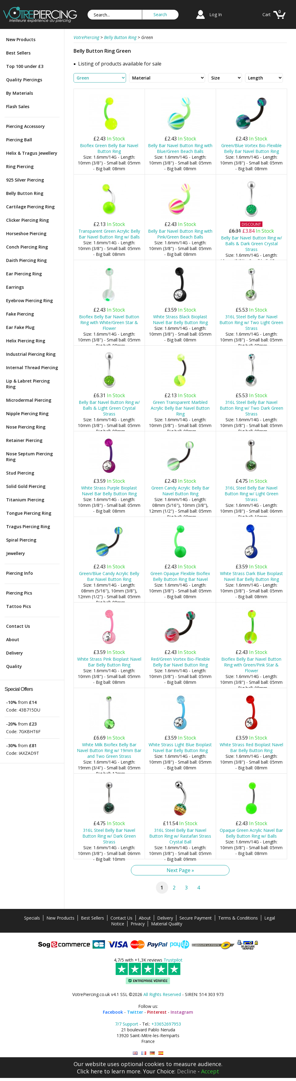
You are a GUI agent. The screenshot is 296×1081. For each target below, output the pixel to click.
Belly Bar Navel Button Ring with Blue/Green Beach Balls (180, 148)
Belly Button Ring (24, 193)
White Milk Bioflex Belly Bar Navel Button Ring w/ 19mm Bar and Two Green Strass (109, 750)
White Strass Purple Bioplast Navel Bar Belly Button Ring (109, 490)
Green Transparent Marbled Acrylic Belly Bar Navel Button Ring (180, 408)
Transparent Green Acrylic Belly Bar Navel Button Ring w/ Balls (109, 234)
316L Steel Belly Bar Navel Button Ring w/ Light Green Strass (251, 493)
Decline (186, 1071)
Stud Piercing (20, 473)
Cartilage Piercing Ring (30, 207)
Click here (90, 1071)
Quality (14, 666)
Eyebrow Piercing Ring (29, 300)
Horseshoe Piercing (26, 233)
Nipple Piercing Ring (27, 413)
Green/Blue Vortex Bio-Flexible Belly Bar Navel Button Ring (251, 148)
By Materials (19, 93)
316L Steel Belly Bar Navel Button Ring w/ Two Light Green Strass (251, 322)
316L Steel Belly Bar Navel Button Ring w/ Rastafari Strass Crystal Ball (180, 836)
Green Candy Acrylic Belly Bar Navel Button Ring (180, 490)
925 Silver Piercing (25, 180)
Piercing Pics (19, 593)
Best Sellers (18, 53)
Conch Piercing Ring (27, 247)
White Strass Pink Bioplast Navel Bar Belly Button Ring (109, 662)
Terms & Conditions (238, 918)
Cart (266, 14)
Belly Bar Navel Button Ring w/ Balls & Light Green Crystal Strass (109, 408)
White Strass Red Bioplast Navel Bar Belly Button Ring (251, 747)
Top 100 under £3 (24, 66)
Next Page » (180, 870)
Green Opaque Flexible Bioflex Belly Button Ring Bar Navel (180, 576)
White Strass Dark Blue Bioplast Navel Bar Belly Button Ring (251, 576)
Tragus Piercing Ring (28, 526)
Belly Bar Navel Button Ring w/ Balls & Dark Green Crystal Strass (251, 243)
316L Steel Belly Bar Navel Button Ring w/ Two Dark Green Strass (251, 408)
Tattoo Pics (18, 606)
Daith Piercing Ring (26, 260)
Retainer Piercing (24, 440)
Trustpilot (173, 960)
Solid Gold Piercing (25, 486)
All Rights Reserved (162, 994)
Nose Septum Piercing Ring (29, 456)
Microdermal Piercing (28, 400)
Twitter (135, 1012)
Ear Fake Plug (20, 327)
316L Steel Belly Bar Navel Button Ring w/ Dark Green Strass (109, 836)
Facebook (113, 1012)
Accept (210, 1071)
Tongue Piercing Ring (28, 513)
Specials (32, 918)
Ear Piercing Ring (24, 274)
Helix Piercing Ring (25, 341)
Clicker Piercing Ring (27, 220)
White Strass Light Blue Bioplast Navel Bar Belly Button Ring (180, 747)
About (12, 639)
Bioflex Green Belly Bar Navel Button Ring (109, 148)
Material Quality (166, 924)
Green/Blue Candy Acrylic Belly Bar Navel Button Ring (109, 576)
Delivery (14, 653)
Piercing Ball (19, 140)
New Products (20, 39)
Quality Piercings (24, 80)
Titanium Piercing (25, 500)
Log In (215, 14)
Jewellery (15, 553)
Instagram (182, 1012)
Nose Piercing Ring (25, 427)
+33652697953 (166, 1024)
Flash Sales (17, 106)
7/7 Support (126, 1024)
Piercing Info (19, 573)
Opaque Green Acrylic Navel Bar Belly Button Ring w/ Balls (251, 833)
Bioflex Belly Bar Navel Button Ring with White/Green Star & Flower (109, 322)
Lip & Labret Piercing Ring (28, 384)
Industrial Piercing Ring (31, 354)
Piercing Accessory (25, 126)
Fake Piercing (20, 314)
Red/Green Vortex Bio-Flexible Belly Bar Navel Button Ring (180, 662)
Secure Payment (195, 918)
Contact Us (18, 626)
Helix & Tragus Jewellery (31, 153)
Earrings (15, 287)
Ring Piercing (20, 166)
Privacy (138, 924)
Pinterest (157, 1012)
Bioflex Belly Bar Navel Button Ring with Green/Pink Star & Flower (251, 664)
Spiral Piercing (21, 540)
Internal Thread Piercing (32, 367)
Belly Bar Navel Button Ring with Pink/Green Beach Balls (180, 234)
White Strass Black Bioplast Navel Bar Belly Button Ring (180, 319)
